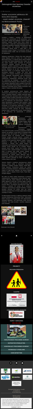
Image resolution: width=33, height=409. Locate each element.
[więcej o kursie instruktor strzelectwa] (16, 343)
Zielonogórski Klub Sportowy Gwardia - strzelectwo (16, 5)
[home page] (16, 236)
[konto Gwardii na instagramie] (10, 363)
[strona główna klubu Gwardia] (1, 2)
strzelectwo (7, 11)
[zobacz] (27, 378)
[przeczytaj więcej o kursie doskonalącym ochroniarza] (16, 346)
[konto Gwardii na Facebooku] (16, 363)
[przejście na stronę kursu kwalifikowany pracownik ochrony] (16, 340)
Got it (19, 407)
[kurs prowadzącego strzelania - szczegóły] (16, 349)
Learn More (14, 407)
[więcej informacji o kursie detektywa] (16, 353)
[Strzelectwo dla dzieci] (16, 314)
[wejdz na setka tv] (22, 363)
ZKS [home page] (16, 1)
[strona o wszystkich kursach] (16, 323)
